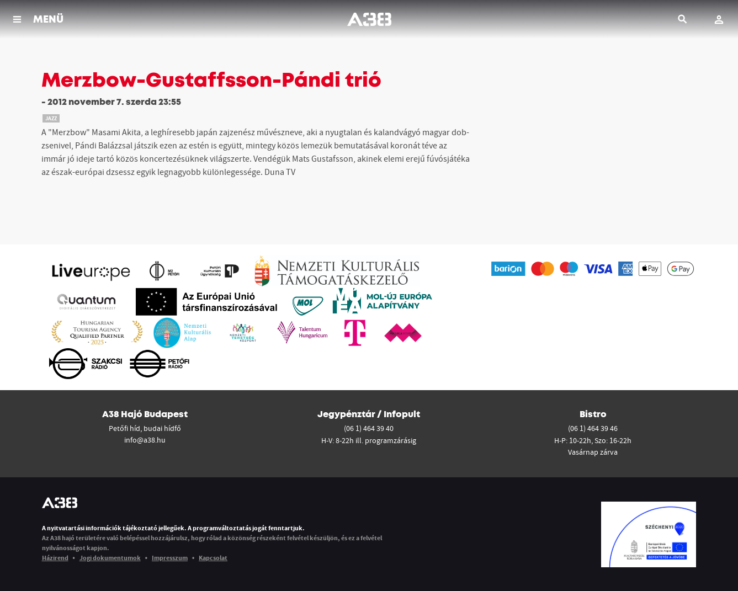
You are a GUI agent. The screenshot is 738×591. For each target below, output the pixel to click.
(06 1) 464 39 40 (369, 428)
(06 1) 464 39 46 (593, 428)
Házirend (55, 557)
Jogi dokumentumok (110, 557)
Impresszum (170, 557)
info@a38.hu (145, 440)
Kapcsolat (213, 557)
